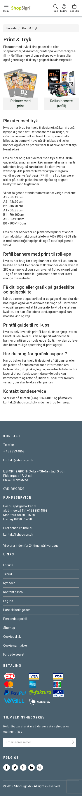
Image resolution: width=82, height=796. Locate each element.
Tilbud (7, 574)
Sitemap (9, 627)
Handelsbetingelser (16, 610)
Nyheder (9, 583)
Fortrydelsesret (13, 654)
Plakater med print (20, 103)
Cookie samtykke (15, 645)
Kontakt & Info (13, 592)
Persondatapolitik (15, 619)
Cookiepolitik (12, 636)
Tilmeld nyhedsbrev (24, 717)
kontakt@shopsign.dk (18, 460)
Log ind (8, 601)
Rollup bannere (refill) (61, 103)
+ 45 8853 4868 (13, 451)
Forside (12, 28)
